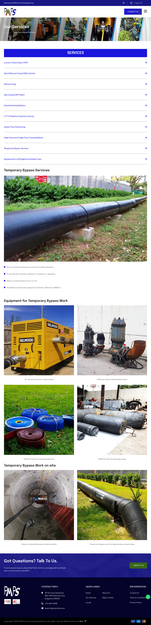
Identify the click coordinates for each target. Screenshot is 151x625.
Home (88, 593)
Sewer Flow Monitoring (14, 127)
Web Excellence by (75, 621)
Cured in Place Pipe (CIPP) (16, 62)
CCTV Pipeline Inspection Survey (19, 116)
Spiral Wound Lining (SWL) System (19, 73)
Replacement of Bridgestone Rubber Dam (22, 159)
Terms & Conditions (138, 597)
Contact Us (133, 12)
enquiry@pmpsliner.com (55, 608)
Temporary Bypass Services (16, 148)
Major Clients (107, 597)
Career (88, 602)
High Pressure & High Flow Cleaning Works (23, 137)
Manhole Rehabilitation (14, 105)
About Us (106, 593)
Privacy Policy (136, 602)
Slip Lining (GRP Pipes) (14, 94)
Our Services (91, 597)
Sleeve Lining (10, 84)
